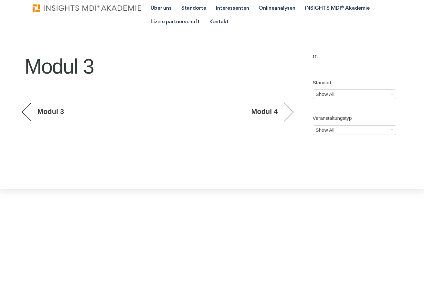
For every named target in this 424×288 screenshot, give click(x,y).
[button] (14, 274)
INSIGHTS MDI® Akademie (337, 8)
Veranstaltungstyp (332, 118)
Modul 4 (264, 112)
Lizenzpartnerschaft (175, 22)
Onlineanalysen (277, 8)
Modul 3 (50, 112)
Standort (322, 82)
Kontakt (219, 22)
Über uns (161, 8)
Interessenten (232, 8)
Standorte (193, 8)
